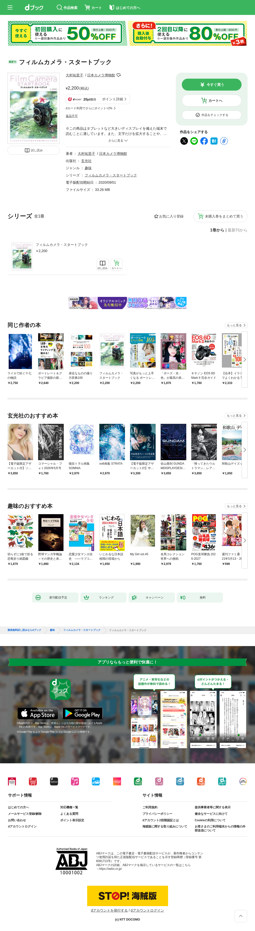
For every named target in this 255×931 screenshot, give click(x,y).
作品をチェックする (214, 115)
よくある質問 (69, 814)
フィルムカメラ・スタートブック (62, 245)
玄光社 (86, 161)
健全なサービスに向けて (211, 814)
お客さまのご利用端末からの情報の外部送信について (220, 828)
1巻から (217, 230)
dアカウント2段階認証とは (160, 820)
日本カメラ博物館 (101, 75)
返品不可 (72, 116)
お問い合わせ (17, 820)
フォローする (118, 75)
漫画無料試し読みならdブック (24, 630)
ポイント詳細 (112, 99)
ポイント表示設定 (72, 820)
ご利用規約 (149, 807)
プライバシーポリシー (157, 814)
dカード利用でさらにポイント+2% (89, 108)
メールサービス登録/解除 (25, 814)
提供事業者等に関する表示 (213, 807)
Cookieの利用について (210, 820)
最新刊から (238, 230)
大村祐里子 (74, 75)
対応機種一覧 (69, 807)
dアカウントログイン (22, 826)
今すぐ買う (215, 85)
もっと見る (234, 325)
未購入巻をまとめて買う (224, 216)
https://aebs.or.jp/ (110, 869)
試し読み (37, 150)
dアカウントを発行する (109, 910)
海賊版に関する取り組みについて (164, 826)
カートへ (215, 101)
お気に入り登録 (171, 216)
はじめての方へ (18, 807)
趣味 (88, 168)
